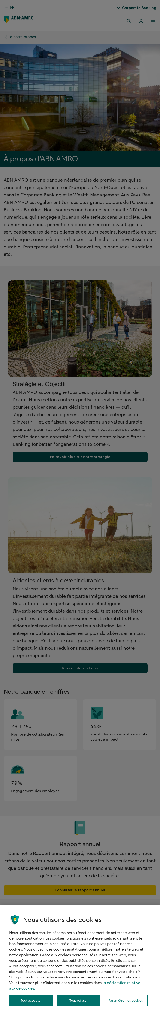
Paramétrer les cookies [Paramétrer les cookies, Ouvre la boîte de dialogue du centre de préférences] (125, 1000)
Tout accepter (31, 1000)
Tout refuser (78, 1000)
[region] (80, 962)
